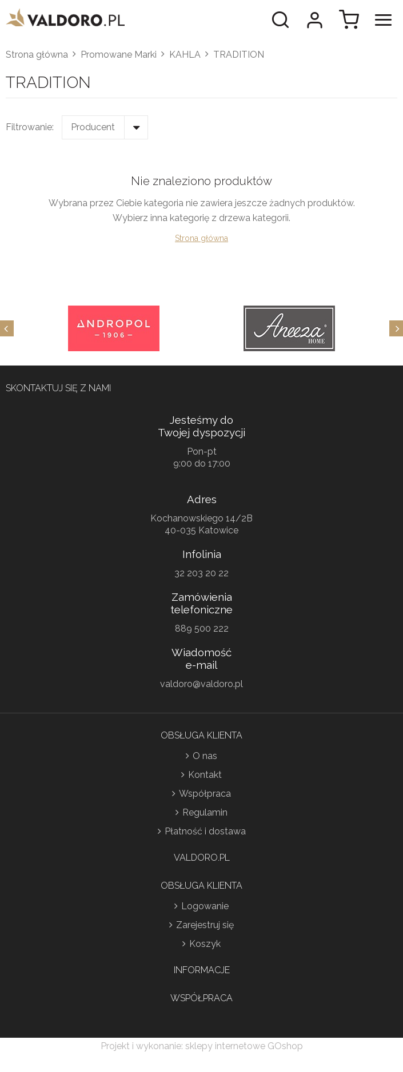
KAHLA (185, 54)
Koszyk (205, 943)
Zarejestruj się (205, 925)
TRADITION (238, 54)
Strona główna (37, 54)
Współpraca (205, 793)
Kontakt (205, 774)
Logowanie (205, 906)
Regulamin (205, 812)
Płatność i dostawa (205, 831)
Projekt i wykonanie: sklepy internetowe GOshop (202, 1046)
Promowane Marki (119, 54)
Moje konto (314, 20)
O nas (205, 755)
